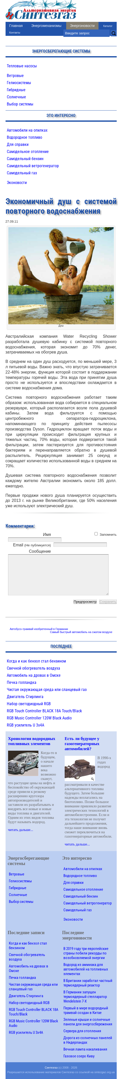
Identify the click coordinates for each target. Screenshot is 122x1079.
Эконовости (17, 182)
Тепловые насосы (22, 66)
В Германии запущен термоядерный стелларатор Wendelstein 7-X (85, 997)
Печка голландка (21, 682)
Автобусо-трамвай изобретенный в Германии (39, 628)
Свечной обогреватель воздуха (33, 668)
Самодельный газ (22, 173)
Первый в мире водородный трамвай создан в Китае (85, 1010)
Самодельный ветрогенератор (33, 165)
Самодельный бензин (25, 158)
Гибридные (16, 89)
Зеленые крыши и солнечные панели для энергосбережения (87, 1021)
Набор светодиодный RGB (29, 703)
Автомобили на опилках (27, 130)
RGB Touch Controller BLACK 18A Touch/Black (44, 710)
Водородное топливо (24, 137)
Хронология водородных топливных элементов (31, 741)
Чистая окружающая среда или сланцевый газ (47, 689)
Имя (47, 534)
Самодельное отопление (28, 151)
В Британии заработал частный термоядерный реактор (87, 983)
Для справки (18, 144)
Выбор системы (20, 104)
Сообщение (40, 551)
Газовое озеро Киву (78, 1056)
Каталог (107, 26)
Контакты (14, 32)
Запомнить (108, 534)
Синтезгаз (51, 1067)
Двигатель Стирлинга (25, 696)
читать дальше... (20, 830)
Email (32, 545)
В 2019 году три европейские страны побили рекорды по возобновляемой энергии (85, 953)
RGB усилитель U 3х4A (25, 725)
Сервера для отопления (82, 1031)
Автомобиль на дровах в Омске (34, 675)
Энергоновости (82, 26)
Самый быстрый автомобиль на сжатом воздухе (81, 632)
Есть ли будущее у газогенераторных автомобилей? (82, 743)
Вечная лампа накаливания (85, 1049)
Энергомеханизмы (46, 26)
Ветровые (15, 75)
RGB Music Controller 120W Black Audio (39, 718)
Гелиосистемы (19, 82)
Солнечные (16, 97)
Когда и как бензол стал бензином (36, 661)
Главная (16, 26)
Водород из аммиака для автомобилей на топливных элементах (85, 969)
